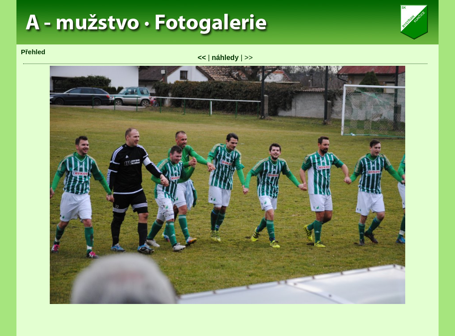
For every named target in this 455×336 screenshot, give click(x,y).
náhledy (225, 57)
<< (202, 57)
